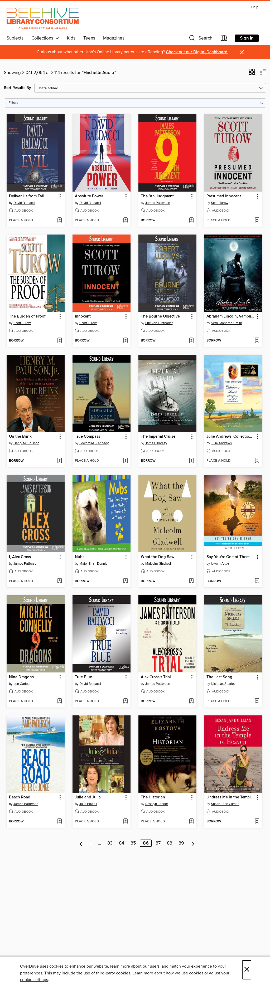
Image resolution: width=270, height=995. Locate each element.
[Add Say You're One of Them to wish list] (257, 581)
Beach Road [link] (19, 797)
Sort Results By (17, 87)
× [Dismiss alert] (241, 52)
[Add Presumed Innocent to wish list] (257, 220)
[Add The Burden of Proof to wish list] (59, 340)
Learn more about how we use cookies (167, 973)
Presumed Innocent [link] (223, 196)
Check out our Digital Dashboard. (197, 52)
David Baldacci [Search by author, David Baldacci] (24, 203)
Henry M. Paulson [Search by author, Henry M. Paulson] (26, 443)
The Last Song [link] (219, 677)
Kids (71, 38)
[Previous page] (81, 843)
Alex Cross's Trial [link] (156, 677)
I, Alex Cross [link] (20, 557)
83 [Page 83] (110, 843)
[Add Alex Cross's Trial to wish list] (191, 701)
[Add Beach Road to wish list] (59, 821)
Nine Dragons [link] (21, 677)
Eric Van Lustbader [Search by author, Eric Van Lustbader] (159, 323)
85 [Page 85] (133, 843)
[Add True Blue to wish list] (125, 701)
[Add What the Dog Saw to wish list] (191, 581)
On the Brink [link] (20, 436)
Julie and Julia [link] (88, 797)
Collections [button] (45, 38)
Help (254, 7)
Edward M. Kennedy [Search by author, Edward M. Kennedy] (94, 443)
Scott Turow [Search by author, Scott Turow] (219, 203)
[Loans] (224, 39)
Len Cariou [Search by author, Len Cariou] (21, 684)
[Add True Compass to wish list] (125, 460)
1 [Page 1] (90, 843)
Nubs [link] (79, 557)
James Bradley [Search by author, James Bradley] (156, 443)
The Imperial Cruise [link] (158, 436)
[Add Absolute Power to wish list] (125, 220)
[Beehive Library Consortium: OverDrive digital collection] (43, 18)
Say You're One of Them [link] (227, 557)
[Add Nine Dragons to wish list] (59, 701)
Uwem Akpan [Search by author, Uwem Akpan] (221, 564)
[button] (200, 39)
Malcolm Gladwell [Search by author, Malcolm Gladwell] (158, 564)
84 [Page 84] (121, 843)
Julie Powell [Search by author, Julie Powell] (88, 804)
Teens (89, 38)
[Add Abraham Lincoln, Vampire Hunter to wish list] (257, 340)
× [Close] (246, 970)
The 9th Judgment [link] (157, 196)
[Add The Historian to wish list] (191, 821)
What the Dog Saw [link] (157, 557)
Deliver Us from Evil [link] (26, 196)
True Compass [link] (87, 436)
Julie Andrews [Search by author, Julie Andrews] (221, 443)
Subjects (15, 38)
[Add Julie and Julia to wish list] (125, 821)
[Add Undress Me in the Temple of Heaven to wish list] (257, 821)
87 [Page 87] (158, 843)
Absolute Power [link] (89, 196)
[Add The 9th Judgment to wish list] (191, 220)
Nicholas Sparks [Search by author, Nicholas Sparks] (223, 684)
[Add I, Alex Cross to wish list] (59, 581)
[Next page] (193, 843)
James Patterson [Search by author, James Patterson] (157, 203)
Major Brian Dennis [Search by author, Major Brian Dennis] (93, 564)
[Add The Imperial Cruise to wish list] (191, 460)
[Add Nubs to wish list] (125, 581)
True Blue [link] (83, 677)
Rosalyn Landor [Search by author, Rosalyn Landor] (156, 804)
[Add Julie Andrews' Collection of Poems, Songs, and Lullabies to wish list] (257, 460)
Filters (13, 103)
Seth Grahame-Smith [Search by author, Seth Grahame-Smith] (226, 323)
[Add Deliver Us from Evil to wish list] (59, 220)
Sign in (247, 38)
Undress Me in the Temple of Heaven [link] (230, 797)
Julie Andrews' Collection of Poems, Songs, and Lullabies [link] (230, 436)
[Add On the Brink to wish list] (59, 460)
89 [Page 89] (181, 843)
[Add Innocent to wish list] (125, 340)
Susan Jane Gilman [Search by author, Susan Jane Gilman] (225, 804)
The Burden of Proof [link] (27, 316)
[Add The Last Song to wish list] (257, 701)
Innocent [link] (83, 316)
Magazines (113, 38)
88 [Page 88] (169, 843)
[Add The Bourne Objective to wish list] (191, 340)
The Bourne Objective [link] (160, 316)
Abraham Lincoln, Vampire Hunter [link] (230, 316)
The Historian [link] (153, 797)
